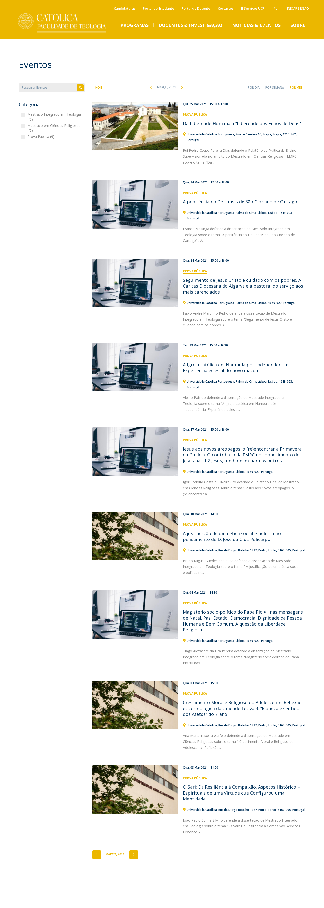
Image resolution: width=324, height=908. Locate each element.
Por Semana (274, 88)
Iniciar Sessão (298, 8)
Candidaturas (124, 8)
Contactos (225, 8)
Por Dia (254, 88)
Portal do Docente (196, 8)
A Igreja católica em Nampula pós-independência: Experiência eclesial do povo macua (235, 367)
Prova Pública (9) (41, 136)
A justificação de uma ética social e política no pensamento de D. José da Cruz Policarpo (232, 536)
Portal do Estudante (158, 8)
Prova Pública (195, 114)
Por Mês (296, 88)
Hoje (98, 88)
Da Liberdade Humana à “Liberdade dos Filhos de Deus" (242, 123)
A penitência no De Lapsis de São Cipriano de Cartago (240, 202)
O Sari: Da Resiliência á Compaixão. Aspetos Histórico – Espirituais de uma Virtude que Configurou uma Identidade (241, 793)
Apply (80, 87)
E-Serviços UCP (252, 8)
